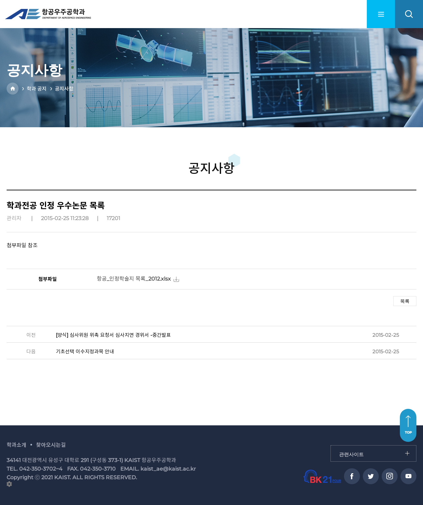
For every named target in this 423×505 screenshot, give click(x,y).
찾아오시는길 (51, 445)
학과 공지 (37, 89)
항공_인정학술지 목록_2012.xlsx (134, 279)
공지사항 (64, 89)
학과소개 (16, 445)
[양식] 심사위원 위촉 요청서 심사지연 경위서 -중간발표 (113, 335)
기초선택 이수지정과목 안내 (85, 351)
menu (381, 14)
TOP (408, 432)
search (409, 14)
